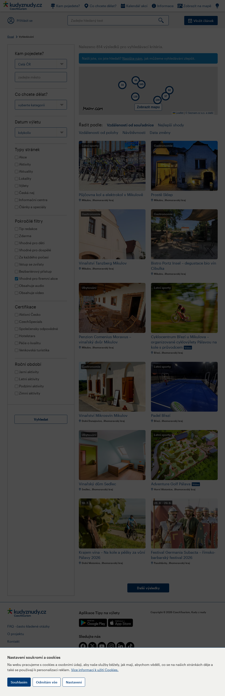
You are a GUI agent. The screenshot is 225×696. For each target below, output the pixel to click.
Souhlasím (19, 682)
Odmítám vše (46, 682)
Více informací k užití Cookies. (95, 670)
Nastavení (74, 682)
